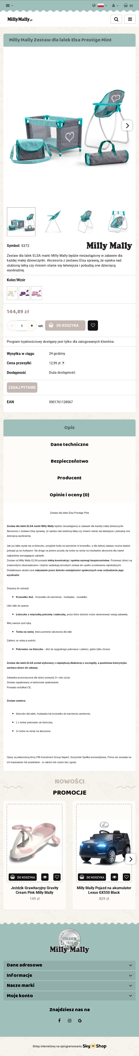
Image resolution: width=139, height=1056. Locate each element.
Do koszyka (64, 325)
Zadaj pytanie (22, 387)
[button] (128, 4)
